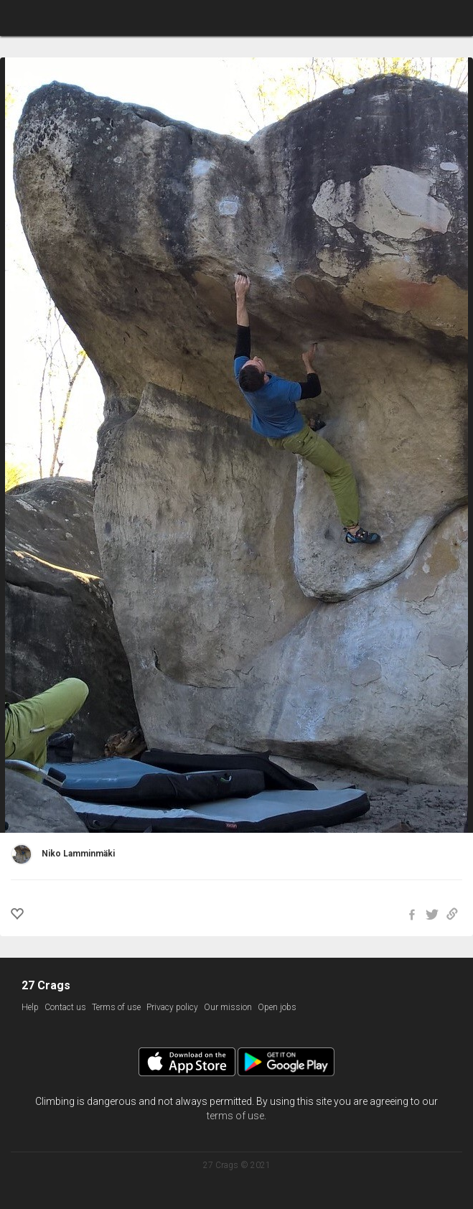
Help (30, 1007)
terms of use (235, 1115)
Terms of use (116, 1007)
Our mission (228, 1007)
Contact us (65, 1007)
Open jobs (277, 1007)
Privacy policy (172, 1007)
